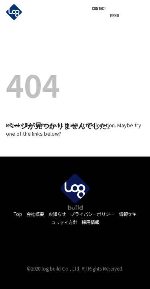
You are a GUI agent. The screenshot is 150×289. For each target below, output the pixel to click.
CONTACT (99, 8)
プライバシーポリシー (92, 214)
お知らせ (57, 214)
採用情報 (90, 222)
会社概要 (35, 214)
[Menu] (139, 13)
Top (18, 214)
